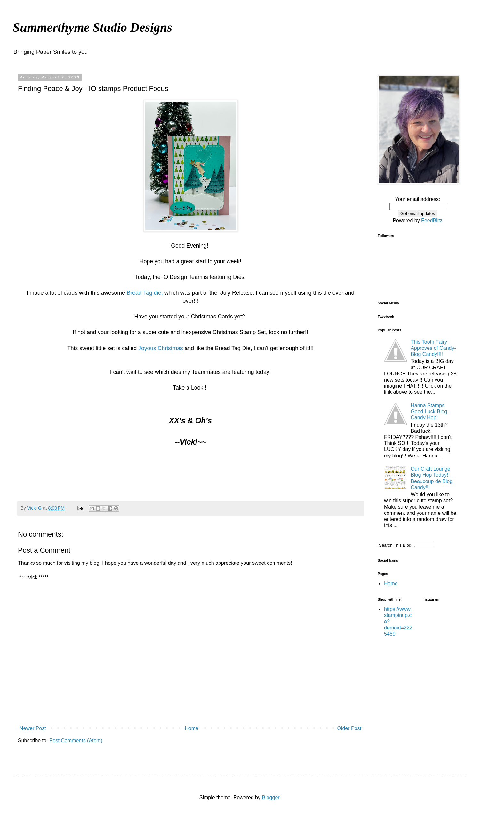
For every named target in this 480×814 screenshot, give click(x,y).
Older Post (349, 728)
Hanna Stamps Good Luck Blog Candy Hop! (429, 411)
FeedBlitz (432, 220)
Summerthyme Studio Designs (92, 27)
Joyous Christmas (161, 348)
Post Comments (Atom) (75, 740)
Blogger (270, 797)
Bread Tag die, (145, 293)
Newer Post (33, 728)
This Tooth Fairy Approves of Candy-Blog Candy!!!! (433, 348)
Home (191, 728)
